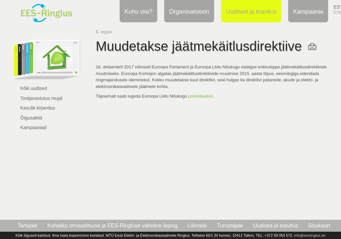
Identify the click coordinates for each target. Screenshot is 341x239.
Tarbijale (28, 225)
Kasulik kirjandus (37, 108)
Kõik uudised (33, 88)
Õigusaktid (31, 117)
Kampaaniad (33, 127)
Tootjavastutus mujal (41, 98)
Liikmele (197, 225)
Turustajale (230, 225)
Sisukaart (319, 225)
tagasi (106, 31)
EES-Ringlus (55, 11)
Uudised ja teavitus (250, 11)
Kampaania (307, 11)
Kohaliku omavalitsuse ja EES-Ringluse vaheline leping (112, 225)
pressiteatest (200, 96)
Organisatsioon (188, 11)
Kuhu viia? (138, 11)
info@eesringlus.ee (309, 235)
